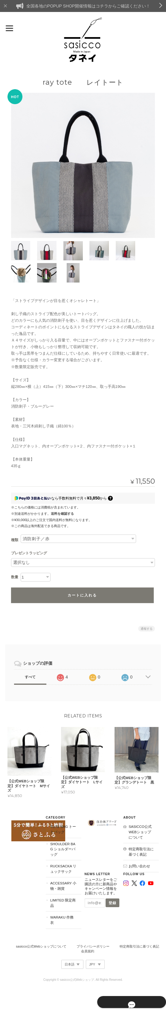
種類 (14, 539)
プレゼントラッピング (29, 552)
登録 (113, 902)
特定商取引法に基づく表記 (141, 851)
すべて (30, 676)
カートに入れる (82, 594)
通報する (147, 627)
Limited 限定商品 (62, 902)
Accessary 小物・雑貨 (63, 885)
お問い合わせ (139, 865)
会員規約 (87, 950)
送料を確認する (62, 513)
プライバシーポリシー (93, 945)
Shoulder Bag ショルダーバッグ (62, 848)
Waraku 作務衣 (61, 919)
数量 (14, 576)
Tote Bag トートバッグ (63, 828)
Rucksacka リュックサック (63, 868)
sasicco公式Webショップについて (142, 831)
